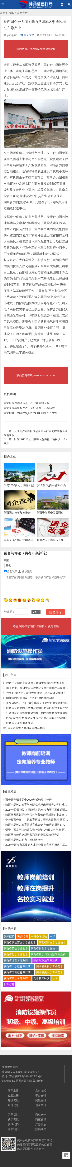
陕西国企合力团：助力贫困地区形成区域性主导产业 (37, 707)
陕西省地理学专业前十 (17, 960)
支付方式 (40, 1090)
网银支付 (40, 1100)
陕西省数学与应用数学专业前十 (49, 954)
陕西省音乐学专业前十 (17, 978)
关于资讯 (13, 1119)
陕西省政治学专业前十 (46, 960)
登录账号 (25, 571)
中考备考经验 (39, 936)
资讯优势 (13, 1124)
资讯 (11, 12)
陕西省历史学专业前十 (52, 942)
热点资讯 (13, 1100)
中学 (52, 936)
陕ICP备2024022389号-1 (28, 1076)
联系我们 (13, 1129)
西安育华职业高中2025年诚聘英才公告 (28, 799)
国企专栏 (22, 12)
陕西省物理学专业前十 (44, 948)
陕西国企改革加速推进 (19, 723)
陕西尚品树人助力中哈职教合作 (24, 839)
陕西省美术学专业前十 (49, 972)
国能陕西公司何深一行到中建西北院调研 (30, 697)
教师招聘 (9, 936)
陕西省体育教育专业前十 (18, 972)
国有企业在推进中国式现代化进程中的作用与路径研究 (38, 687)
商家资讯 (40, 1119)
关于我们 (13, 1114)
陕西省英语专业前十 (16, 948)
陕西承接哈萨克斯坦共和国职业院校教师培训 (32, 834)
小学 (55, 978)
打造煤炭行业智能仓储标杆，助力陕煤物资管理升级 (37, 712)
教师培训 (22, 936)
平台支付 (40, 1095)
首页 (2, 12)
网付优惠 (13, 1105)
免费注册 (13, 1095)
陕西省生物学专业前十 (49, 966)
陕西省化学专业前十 (16, 954)
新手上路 (13, 1090)
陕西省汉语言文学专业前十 (20, 942)
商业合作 (40, 1114)
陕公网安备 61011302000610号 (21, 1071)
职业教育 (9, 984)
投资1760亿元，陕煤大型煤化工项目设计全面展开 (36, 692)
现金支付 (40, 1105)
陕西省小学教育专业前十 (18, 966)
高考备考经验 (41, 978)
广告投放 (40, 1124)
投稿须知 (40, 1129)
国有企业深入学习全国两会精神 (26, 728)
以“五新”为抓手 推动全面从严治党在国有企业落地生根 (38, 718)
